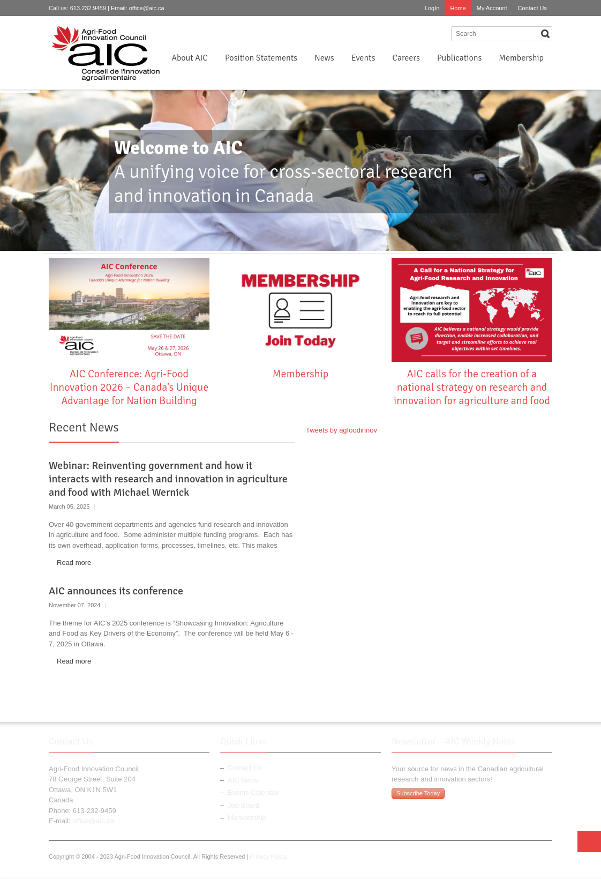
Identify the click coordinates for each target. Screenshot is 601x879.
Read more (74, 562)
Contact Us (532, 8)
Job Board (243, 805)
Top (589, 841)
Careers (405, 58)
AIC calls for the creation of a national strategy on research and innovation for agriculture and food (472, 387)
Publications (459, 58)
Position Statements (261, 58)
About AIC (189, 58)
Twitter (421, 33)
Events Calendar (253, 792)
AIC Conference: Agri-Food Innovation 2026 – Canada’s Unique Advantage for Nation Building (129, 387)
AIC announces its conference (116, 591)
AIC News (243, 780)
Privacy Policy (268, 856)
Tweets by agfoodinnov (341, 430)
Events (363, 58)
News (324, 58)
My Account (492, 8)
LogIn (432, 8)
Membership (521, 58)
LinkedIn (439, 33)
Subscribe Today (418, 793)
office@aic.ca (146, 8)
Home (457, 8)
